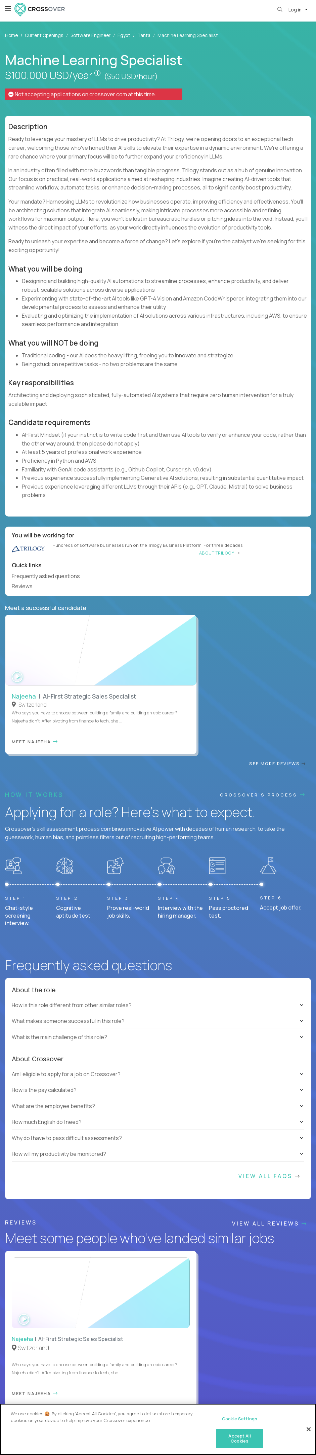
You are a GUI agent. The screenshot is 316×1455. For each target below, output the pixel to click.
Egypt (124, 35)
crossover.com (108, 94)
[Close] (308, 1434)
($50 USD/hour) (131, 76)
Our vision (283, 1111)
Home (11, 35)
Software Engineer (90, 35)
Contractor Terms (58, 1398)
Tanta (143, 35)
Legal (125, 1398)
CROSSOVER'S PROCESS (263, 646)
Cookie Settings (154, 1398)
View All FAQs (269, 1027)
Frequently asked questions (49, 576)
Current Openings (44, 35)
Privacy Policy (97, 1398)
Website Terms (18, 1398)
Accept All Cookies (239, 1444)
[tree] (158, 865)
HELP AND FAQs (35, 1364)
